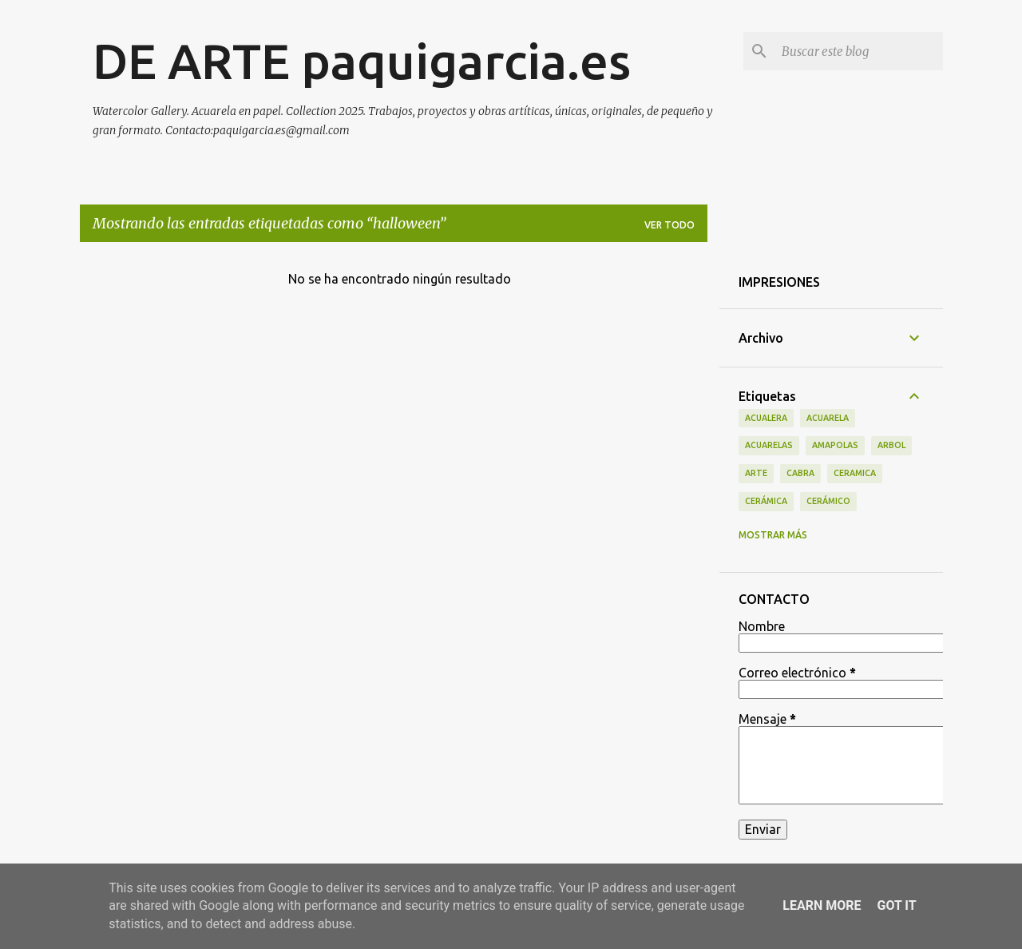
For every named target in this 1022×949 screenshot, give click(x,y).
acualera (766, 418)
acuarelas (769, 445)
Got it (896, 905)
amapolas (835, 445)
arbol (891, 445)
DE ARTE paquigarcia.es (362, 61)
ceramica (855, 473)
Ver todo (669, 225)
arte (756, 473)
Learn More (821, 905)
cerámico (828, 501)
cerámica (766, 501)
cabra (800, 473)
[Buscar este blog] (859, 51)
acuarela (827, 418)
